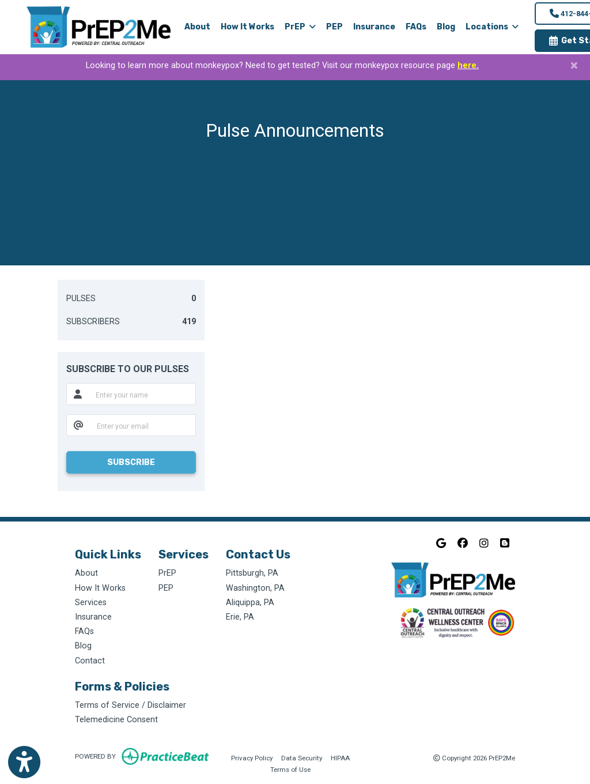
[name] (142, 394)
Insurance (374, 27)
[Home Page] (99, 27)
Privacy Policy (252, 757)
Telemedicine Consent (116, 720)
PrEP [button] (300, 27)
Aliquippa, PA (250, 602)
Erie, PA (240, 617)
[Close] (574, 65)
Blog (446, 27)
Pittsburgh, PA (252, 573)
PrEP (167, 573)
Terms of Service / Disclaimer (130, 705)
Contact (90, 661)
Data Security (301, 757)
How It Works (247, 27)
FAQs (416, 27)
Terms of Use (290, 769)
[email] (142, 425)
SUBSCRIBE (131, 462)
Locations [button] (492, 27)
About (197, 27)
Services (91, 602)
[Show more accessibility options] (24, 762)
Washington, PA (255, 588)
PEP (334, 27)
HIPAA (340, 757)
